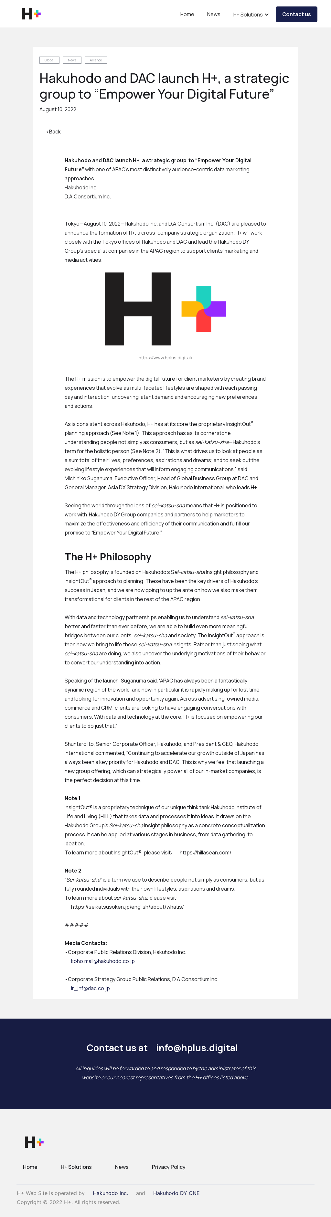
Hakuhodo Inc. (110, 1193)
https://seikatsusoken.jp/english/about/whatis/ (127, 906)
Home (187, 14)
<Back (53, 131)
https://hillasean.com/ (205, 852)
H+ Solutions (76, 1166)
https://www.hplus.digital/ (165, 358)
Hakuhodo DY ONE (176, 1193)
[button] (251, 16)
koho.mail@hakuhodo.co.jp (103, 961)
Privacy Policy (169, 1166)
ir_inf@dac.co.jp (90, 988)
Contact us (296, 14)
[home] (31, 13)
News (213, 14)
